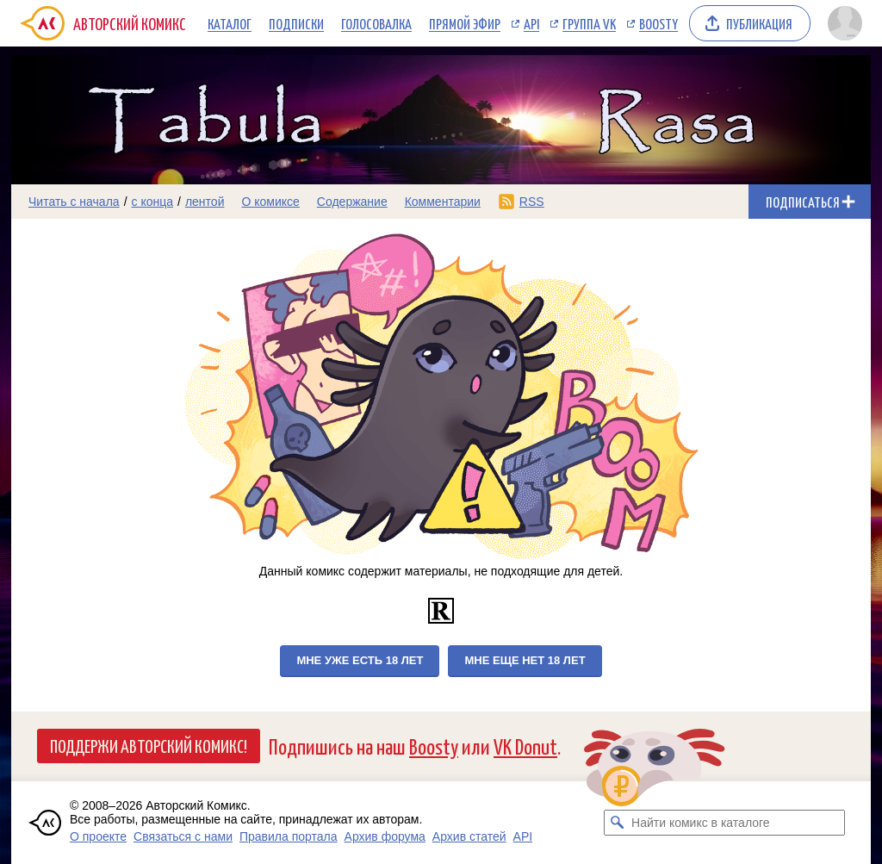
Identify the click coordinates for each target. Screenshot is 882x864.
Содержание (352, 201)
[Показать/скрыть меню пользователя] (845, 23)
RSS (531, 201)
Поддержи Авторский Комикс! (148, 745)
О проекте (98, 836)
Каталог (230, 23)
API (531, 23)
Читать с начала (74, 201)
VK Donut (525, 745)
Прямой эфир (464, 23)
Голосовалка (376, 23)
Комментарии (443, 201)
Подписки (296, 23)
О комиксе (270, 201)
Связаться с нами (183, 836)
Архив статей (469, 836)
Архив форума (385, 836)
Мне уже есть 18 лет (359, 660)
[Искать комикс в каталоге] (617, 823)
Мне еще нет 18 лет (524, 660)
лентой (205, 201)
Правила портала (288, 836)
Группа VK (589, 23)
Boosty (658, 23)
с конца (153, 201)
